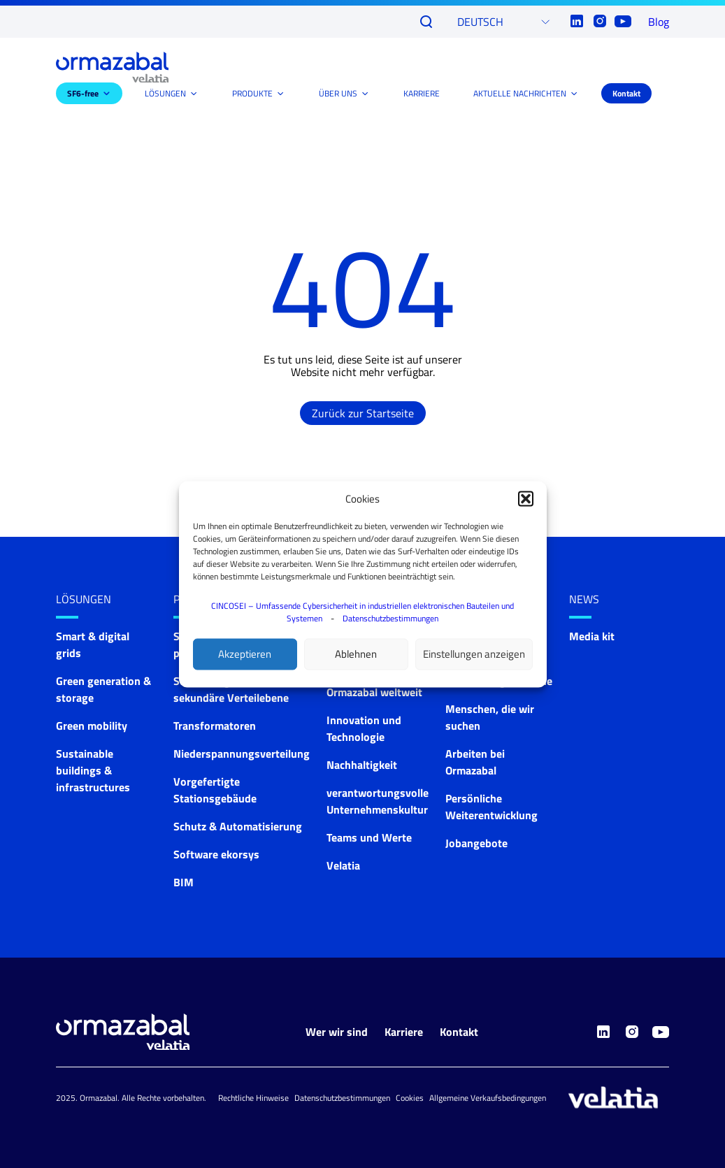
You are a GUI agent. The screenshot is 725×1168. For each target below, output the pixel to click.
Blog (658, 21)
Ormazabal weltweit (374, 692)
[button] (526, 498)
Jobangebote (476, 843)
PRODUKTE (252, 93)
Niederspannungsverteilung (241, 753)
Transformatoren (214, 725)
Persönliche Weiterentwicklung (491, 806)
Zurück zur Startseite (363, 413)
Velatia (343, 865)
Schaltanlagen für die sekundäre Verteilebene (231, 689)
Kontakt (626, 93)
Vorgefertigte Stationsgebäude (215, 790)
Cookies (410, 1097)
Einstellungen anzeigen (474, 654)
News (584, 599)
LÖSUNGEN (165, 93)
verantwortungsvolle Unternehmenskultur (377, 801)
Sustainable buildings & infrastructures (93, 770)
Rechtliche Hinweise (253, 1097)
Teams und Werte (369, 837)
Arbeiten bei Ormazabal (475, 762)
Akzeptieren (244, 654)
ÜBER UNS (338, 93)
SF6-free (83, 93)
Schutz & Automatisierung (237, 826)
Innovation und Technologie (363, 728)
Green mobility (91, 725)
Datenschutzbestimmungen (390, 617)
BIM (183, 882)
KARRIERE (421, 93)
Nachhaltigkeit (361, 764)
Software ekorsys (216, 854)
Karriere (404, 1031)
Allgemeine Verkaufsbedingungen (487, 1097)
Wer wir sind (337, 1031)
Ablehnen (356, 654)
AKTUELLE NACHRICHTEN (519, 93)
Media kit (592, 636)
